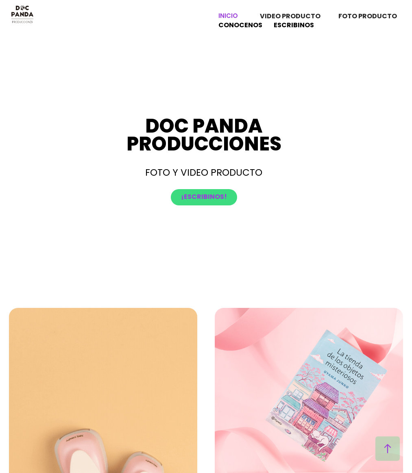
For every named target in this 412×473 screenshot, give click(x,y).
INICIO (228, 16)
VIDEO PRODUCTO (290, 16)
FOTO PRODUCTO (367, 16)
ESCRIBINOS (294, 25)
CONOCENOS (240, 25)
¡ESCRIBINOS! (204, 197)
